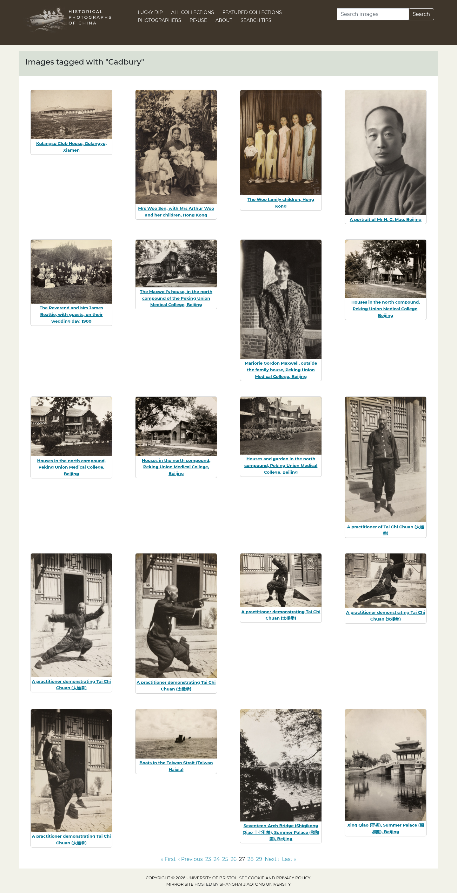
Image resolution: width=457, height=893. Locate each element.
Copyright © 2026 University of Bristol (191, 878)
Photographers (159, 20)
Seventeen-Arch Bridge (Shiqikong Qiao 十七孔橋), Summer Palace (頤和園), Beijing (281, 832)
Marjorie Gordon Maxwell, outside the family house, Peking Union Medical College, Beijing (281, 370)
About (223, 20)
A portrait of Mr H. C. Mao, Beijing (385, 219)
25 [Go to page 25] (225, 859)
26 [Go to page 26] (234, 859)
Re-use (198, 20)
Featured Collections (252, 12)
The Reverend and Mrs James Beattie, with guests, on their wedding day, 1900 (71, 314)
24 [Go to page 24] (217, 859)
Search (421, 14)
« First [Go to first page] (168, 859)
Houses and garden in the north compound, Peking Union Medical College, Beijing (281, 465)
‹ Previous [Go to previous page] (190, 859)
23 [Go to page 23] (208, 859)
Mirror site (180, 884)
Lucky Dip (150, 12)
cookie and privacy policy (279, 878)
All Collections (192, 12)
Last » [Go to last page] (289, 859)
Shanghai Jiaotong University (255, 884)
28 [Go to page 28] (251, 859)
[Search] (373, 14)
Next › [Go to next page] (272, 859)
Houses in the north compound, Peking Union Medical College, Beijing (385, 308)
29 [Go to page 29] (259, 859)
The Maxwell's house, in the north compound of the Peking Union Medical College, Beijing (176, 298)
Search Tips (256, 20)
